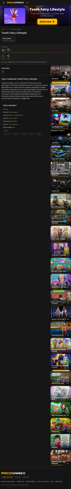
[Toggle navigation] (4, 3)
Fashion (24, 134)
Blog (52, 481)
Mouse (31, 134)
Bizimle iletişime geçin (8, 481)
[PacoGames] (13, 473)
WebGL (39, 134)
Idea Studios (13, 118)
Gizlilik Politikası (31, 481)
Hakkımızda (20, 481)
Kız (7, 109)
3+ (12, 115)
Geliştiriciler (59, 481)
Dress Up (7, 134)
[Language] (28, 2)
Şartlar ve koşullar (43, 481)
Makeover (15, 134)
